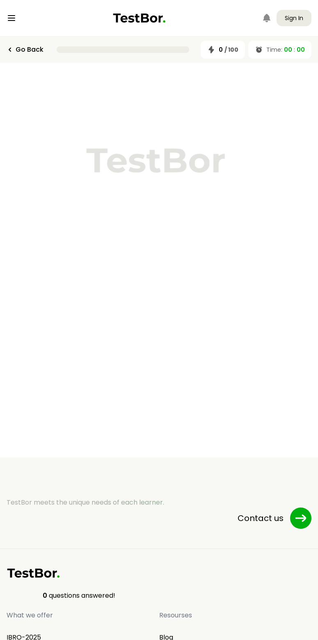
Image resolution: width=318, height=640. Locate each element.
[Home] (139, 18)
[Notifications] (267, 18)
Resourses (175, 615)
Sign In (294, 18)
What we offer (30, 615)
